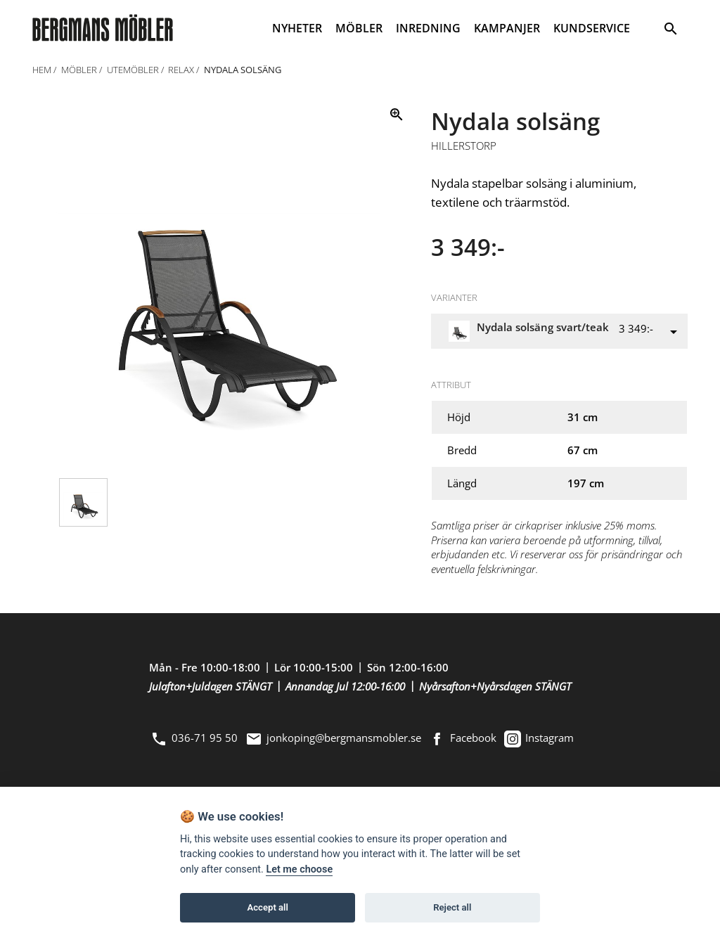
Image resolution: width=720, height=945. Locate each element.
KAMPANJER (507, 28)
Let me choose (299, 869)
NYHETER (297, 28)
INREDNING (428, 28)
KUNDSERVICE (591, 28)
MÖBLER (358, 28)
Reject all (452, 907)
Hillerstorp (463, 146)
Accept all (268, 907)
